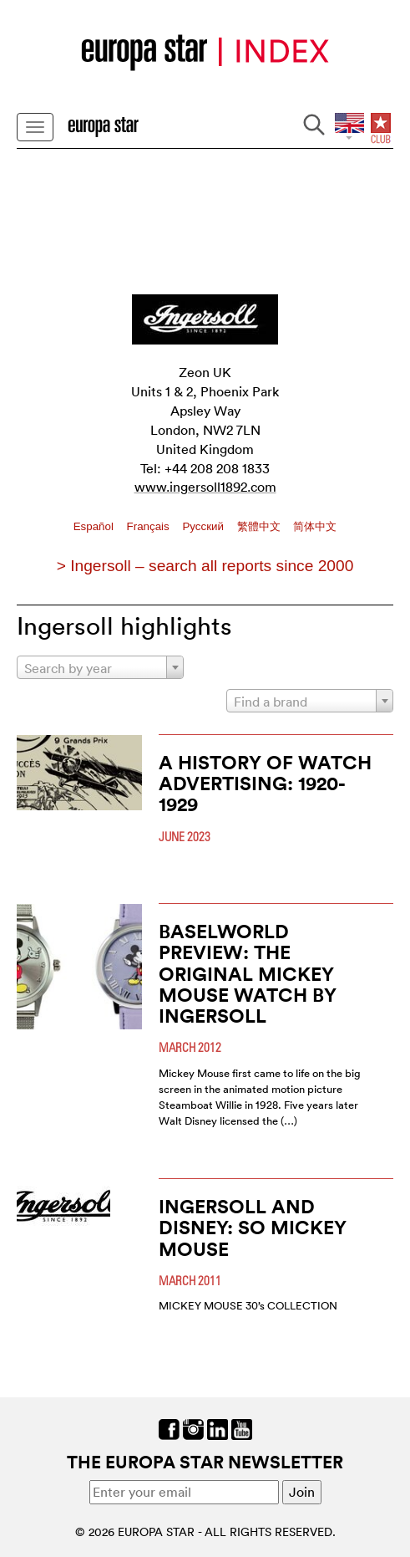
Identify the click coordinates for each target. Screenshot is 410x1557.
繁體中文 (260, 526)
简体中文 (315, 526)
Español (95, 526)
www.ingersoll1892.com (205, 486)
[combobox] (100, 667)
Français (150, 526)
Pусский (204, 526)
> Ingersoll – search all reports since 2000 (205, 565)
